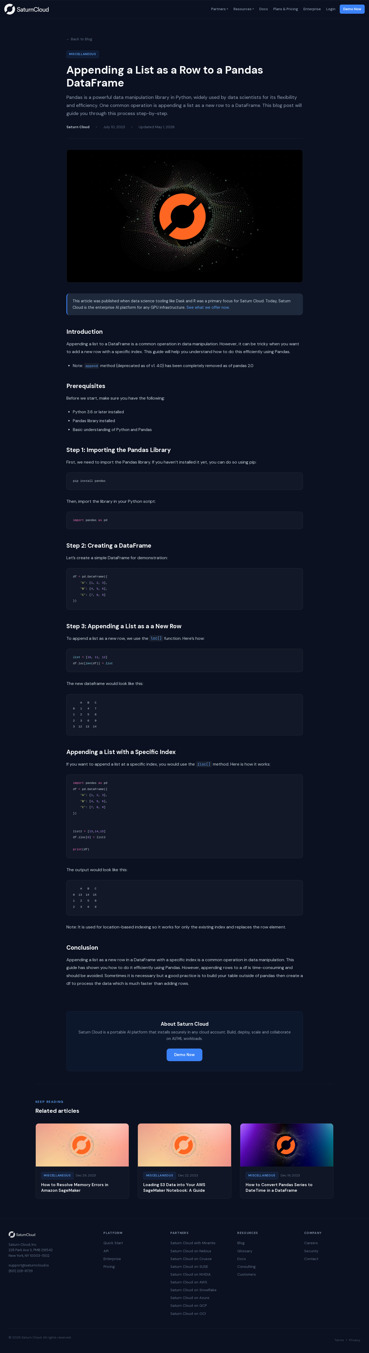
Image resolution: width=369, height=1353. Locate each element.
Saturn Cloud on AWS (188, 1282)
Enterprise (311, 9)
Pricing (109, 1266)
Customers (246, 1274)
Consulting (246, 1266)
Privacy (354, 1340)
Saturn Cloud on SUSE (189, 1266)
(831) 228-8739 (21, 1271)
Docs (263, 9)
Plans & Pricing (285, 9)
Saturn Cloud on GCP (188, 1305)
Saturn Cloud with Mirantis (193, 1243)
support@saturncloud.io (29, 1265)
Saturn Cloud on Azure (189, 1297)
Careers (311, 1243)
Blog (241, 1243)
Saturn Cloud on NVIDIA (190, 1274)
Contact (311, 1259)
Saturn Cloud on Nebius (190, 1251)
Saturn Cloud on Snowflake (193, 1290)
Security (311, 1251)
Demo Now (352, 9)
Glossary (244, 1251)
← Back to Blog (79, 39)
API (106, 1251)
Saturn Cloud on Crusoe (191, 1259)
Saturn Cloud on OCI (188, 1313)
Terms (339, 1340)
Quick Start (113, 1243)
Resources (242, 9)
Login (330, 9)
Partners (218, 9)
